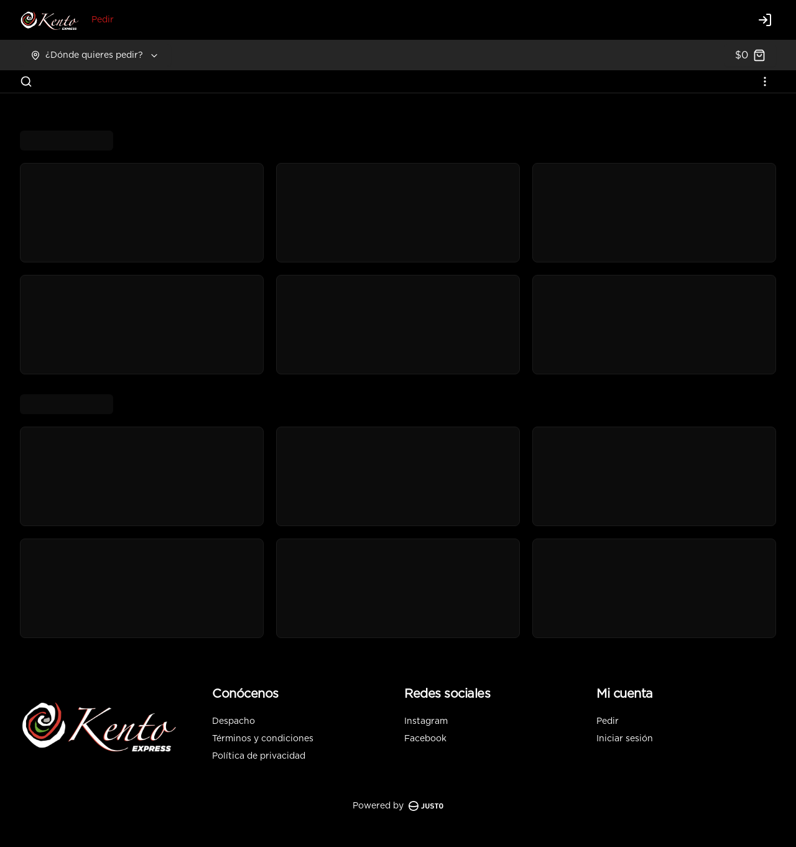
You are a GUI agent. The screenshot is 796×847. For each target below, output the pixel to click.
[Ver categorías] (765, 81)
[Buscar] (26, 81)
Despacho (233, 721)
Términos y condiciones (262, 738)
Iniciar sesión (624, 738)
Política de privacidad (258, 756)
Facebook (425, 738)
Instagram (426, 721)
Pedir (102, 20)
